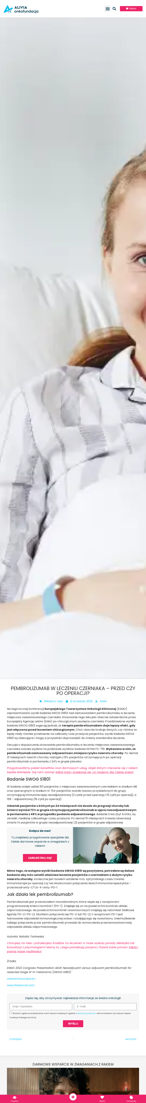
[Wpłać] (102, 1097)
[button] (107, 8)
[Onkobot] (14, 1097)
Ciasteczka (131, 1101)
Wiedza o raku (53, 701)
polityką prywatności (86, 1013)
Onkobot (14, 1101)
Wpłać (102, 1101)
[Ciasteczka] (131, 1097)
